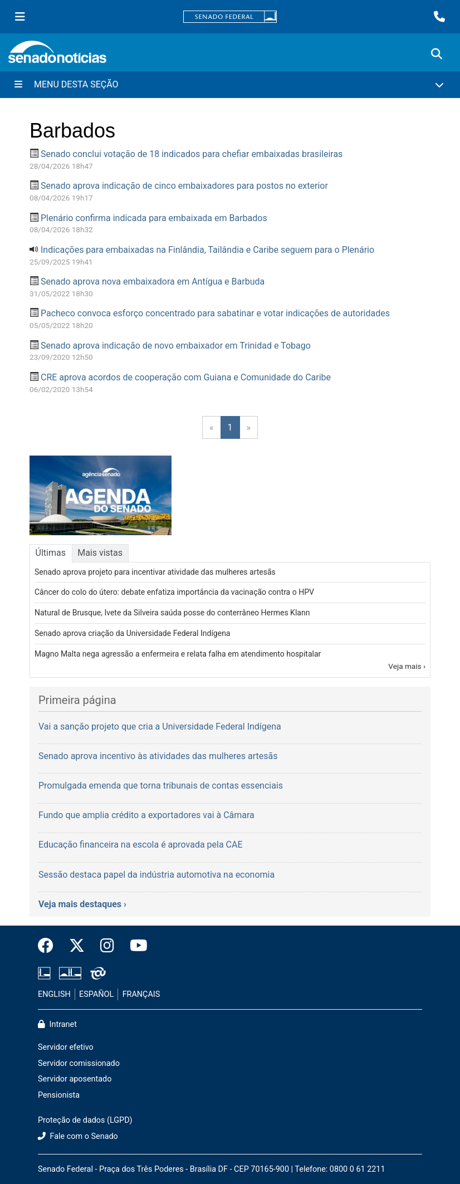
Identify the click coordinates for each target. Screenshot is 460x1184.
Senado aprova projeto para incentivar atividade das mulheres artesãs (155, 571)
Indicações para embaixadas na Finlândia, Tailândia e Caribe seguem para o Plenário (207, 249)
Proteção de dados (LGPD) (85, 1120)
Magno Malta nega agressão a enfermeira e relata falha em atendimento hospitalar (178, 653)
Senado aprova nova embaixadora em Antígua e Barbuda (153, 281)
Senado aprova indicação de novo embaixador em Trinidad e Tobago (176, 345)
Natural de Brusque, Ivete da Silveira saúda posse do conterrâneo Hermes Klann (172, 612)
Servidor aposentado (74, 1079)
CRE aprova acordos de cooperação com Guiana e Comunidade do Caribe (186, 377)
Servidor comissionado (79, 1063)
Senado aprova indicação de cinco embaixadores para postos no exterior (184, 185)
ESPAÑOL (96, 994)
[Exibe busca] (437, 54)
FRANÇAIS (141, 994)
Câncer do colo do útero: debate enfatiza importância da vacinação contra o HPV (174, 592)
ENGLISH (54, 994)
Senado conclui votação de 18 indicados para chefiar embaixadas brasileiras (191, 154)
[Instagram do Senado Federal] (107, 946)
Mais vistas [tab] (100, 552)
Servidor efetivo (66, 1047)
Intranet (57, 1024)
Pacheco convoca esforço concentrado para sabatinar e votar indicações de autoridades (215, 313)
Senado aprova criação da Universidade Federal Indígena (132, 633)
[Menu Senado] (20, 16)
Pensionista (59, 1095)
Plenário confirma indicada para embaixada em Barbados (154, 218)
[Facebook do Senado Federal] (49, 946)
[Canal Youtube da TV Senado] (135, 946)
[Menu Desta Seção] (230, 84)
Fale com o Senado (78, 1136)
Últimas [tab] (51, 552)
